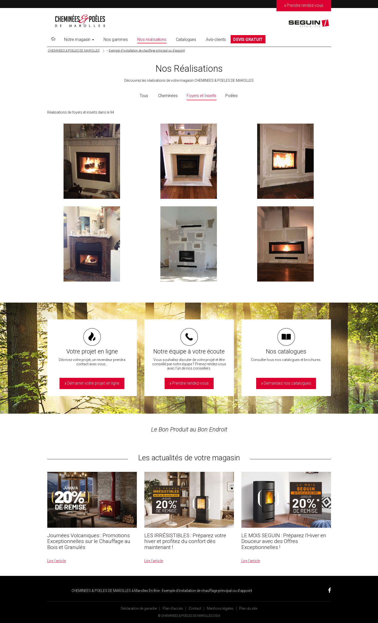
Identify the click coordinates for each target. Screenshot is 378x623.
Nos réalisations (151, 39)
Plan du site (248, 608)
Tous (144, 95)
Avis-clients (216, 39)
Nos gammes (116, 39)
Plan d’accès (173, 608)
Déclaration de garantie (139, 608)
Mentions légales (220, 608)
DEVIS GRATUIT (248, 39)
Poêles (231, 95)
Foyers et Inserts (201, 95)
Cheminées (168, 95)
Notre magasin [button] (79, 39)
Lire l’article (56, 561)
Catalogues (186, 39)
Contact (195, 608)
